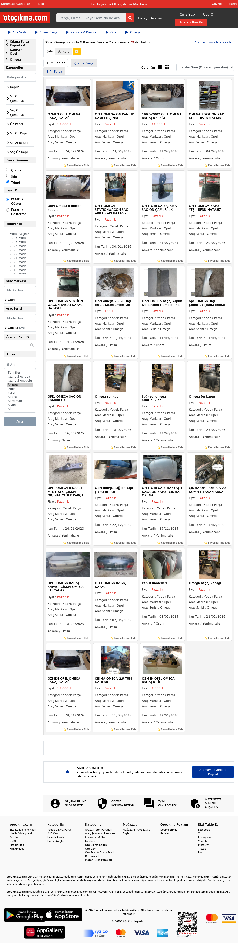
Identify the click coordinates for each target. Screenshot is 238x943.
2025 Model (20, 242)
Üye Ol (208, 14)
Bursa (20, 393)
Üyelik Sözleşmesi (21, 833)
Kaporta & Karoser (82, 32)
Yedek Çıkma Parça (59, 829)
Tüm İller (20, 373)
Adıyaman (20, 401)
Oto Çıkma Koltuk (96, 844)
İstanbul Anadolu (20, 381)
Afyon (20, 405)
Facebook (204, 829)
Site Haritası (17, 844)
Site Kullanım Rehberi (23, 829)
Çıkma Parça (46, 32)
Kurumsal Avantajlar (15, 4)
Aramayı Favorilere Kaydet (213, 42)
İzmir (20, 389)
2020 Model (20, 262)
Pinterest (203, 844)
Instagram (204, 837)
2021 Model (20, 258)
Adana (20, 397)
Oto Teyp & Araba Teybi (99, 852)
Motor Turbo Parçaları (98, 859)
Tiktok (202, 848)
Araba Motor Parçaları (98, 829)
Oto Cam (90, 848)
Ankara (20, 385)
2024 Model (20, 246)
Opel (111, 32)
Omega (132, 32)
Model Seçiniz (20, 234)
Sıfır (14, 176)
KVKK (13, 841)
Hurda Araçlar (55, 841)
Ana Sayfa (17, 32)
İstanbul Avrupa (20, 377)
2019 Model (20, 266)
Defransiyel (92, 856)
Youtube (203, 841)
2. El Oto (52, 833)
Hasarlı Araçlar (56, 837)
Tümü (15, 182)
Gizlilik (14, 837)
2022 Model (20, 254)
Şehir (50, 51)
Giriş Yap (187, 14)
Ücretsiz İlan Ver (191, 22)
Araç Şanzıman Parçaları (100, 833)
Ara (19, 421)
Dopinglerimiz (168, 829)
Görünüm (148, 67)
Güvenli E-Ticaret (224, 4)
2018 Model (20, 270)
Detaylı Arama (150, 18)
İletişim (164, 833)
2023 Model (20, 250)
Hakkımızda (17, 848)
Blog (41, 4)
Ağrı (20, 409)
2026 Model (20, 238)
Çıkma (16, 170)
